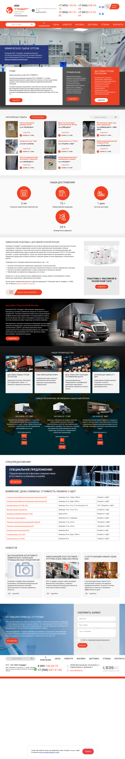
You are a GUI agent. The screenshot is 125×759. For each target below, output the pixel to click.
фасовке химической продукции (16, 59)
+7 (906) (68, 14)
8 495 (48, 666)
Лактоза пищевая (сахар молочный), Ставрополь (29, 158)
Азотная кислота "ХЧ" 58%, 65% (17, 505)
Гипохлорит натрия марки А (16, 518)
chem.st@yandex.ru (76, 670)
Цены (56, 24)
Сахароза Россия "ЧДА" (28, 141)
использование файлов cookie (49, 752)
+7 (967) (87, 14)
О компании (44, 24)
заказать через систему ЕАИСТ (27, 292)
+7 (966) (87, 7)
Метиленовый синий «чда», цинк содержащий (107, 124)
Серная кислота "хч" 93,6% (67, 141)
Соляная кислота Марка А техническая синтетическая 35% (27, 497)
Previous (7, 575)
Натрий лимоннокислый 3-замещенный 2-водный (67, 158)
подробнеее (12, 338)
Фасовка (79, 24)
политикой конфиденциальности (99, 640)
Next (118, 575)
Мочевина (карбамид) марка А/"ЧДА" (20, 514)
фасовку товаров (41, 628)
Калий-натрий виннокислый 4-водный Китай (107, 142)
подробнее (16, 100)
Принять (88, 751)
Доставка (93, 24)
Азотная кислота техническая (17, 510)
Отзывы (105, 24)
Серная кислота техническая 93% (18, 530)
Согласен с (95, 640)
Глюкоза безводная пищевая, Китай (27, 124)
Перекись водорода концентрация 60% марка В (23, 522)
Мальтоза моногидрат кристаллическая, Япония (67, 124)
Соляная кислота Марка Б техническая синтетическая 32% (27, 501)
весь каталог (39, 117)
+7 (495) (68, 7)
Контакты (118, 24)
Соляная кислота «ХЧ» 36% (16, 534)
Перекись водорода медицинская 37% (20, 526)
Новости (67, 24)
